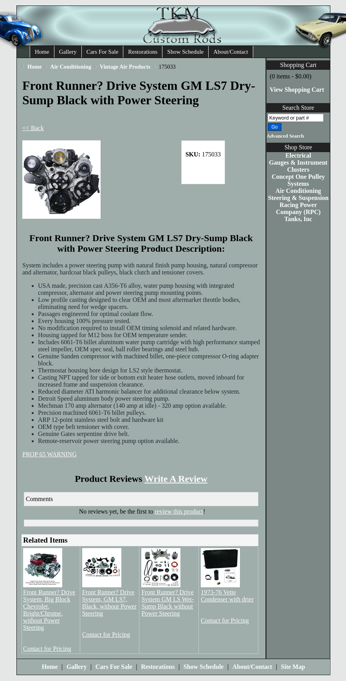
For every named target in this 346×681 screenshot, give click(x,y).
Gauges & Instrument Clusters (298, 166)
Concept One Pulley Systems (298, 180)
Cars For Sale (102, 52)
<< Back (33, 128)
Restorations (142, 52)
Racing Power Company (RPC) (298, 208)
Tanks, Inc (298, 219)
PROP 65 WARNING (49, 454)
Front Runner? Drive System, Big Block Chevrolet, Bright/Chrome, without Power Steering (49, 610)
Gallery (68, 52)
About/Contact (230, 52)
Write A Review (175, 479)
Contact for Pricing (47, 648)
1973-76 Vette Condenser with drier (227, 596)
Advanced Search (285, 136)
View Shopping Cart (297, 89)
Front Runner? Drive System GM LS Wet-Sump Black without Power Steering (167, 603)
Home (42, 52)
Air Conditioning (298, 190)
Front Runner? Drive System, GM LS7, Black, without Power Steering (109, 603)
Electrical (298, 155)
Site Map (293, 666)
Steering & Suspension (298, 197)
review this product (179, 511)
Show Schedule (185, 52)
